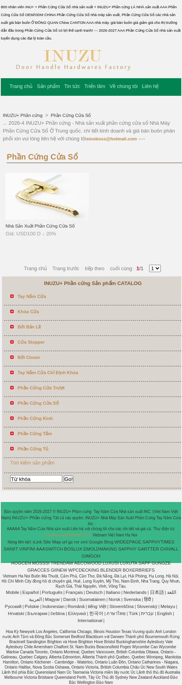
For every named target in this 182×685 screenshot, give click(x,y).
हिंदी (147, 599)
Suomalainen (92, 599)
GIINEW (58, 570)
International (89, 620)
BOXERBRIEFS (139, 570)
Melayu (167, 606)
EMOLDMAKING (100, 549)
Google (95, 542)
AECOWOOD (88, 563)
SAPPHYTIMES (158, 542)
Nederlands (135, 592)
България (37, 613)
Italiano (113, 592)
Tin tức (72, 86)
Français (74, 592)
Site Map (52, 542)
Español (30, 592)
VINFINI (27, 549)
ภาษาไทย (116, 613)
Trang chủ (20, 86)
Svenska (132, 599)
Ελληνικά (77, 613)
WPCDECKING (83, 570)
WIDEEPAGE (127, 542)
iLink (37, 542)
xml (84, 542)
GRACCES (38, 570)
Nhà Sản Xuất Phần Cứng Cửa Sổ (40, 226)
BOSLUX (73, 549)
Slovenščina (122, 606)
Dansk (69, 599)
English (164, 613)
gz (70, 542)
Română (76, 606)
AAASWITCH (49, 549)
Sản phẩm (48, 86)
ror (76, 542)
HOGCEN (21, 563)
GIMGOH (91, 556)
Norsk (114, 599)
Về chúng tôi (124, 86)
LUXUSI (111, 563)
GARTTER (148, 549)
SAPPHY (127, 549)
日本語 (157, 592)
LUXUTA (129, 563)
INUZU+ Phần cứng (23, 115)
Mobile (12, 592)
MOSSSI (41, 563)
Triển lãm (94, 86)
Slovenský (147, 606)
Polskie (32, 606)
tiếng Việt (97, 606)
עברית (147, 613)
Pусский (13, 606)
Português (52, 592)
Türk (133, 613)
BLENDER (110, 570)
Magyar (52, 599)
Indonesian (53, 606)
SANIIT (11, 549)
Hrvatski (16, 613)
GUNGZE (161, 563)
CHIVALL (169, 549)
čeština (57, 613)
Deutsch (94, 592)
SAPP (145, 563)
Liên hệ (150, 86)
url (64, 542)
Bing (108, 542)
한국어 (96, 613)
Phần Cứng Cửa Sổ (70, 115)
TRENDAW (61, 563)
